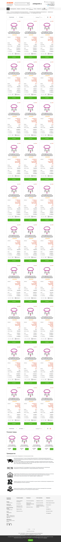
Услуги (35, 8)
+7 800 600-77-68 (9, 509)
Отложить (17, 53)
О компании (31, 9)
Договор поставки (49, 511)
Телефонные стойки (39, 500)
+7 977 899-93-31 (51, 5)
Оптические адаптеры (30, 500)
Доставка (23, 8)
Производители (13, 8)
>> (41, 17)
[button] (8, 9)
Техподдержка (48, 513)
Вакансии (39, 8)
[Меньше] (8, 53)
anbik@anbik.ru (37, 4)
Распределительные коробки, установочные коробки (40, 506)
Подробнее (45, 537)
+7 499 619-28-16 (50, 4)
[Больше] (12, 53)
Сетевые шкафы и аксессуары (19, 501)
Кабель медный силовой (50, 502)
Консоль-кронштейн (39, 502)
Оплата (27, 8)
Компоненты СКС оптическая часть (19, 506)
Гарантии (18, 8)
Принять (30, 540)
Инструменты (18, 503)
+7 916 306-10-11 (9, 505)
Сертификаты (48, 509)
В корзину (14, 97)
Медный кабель (19, 509)
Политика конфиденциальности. (30, 535)
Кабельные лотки (19, 511)
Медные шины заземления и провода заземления (30, 503)
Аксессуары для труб (49, 500)
